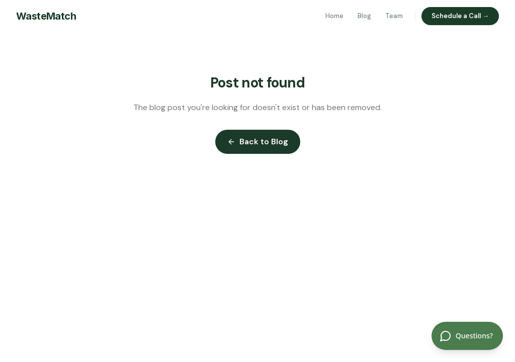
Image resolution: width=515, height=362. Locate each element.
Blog (364, 16)
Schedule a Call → (460, 16)
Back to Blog (257, 141)
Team (394, 16)
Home (334, 16)
